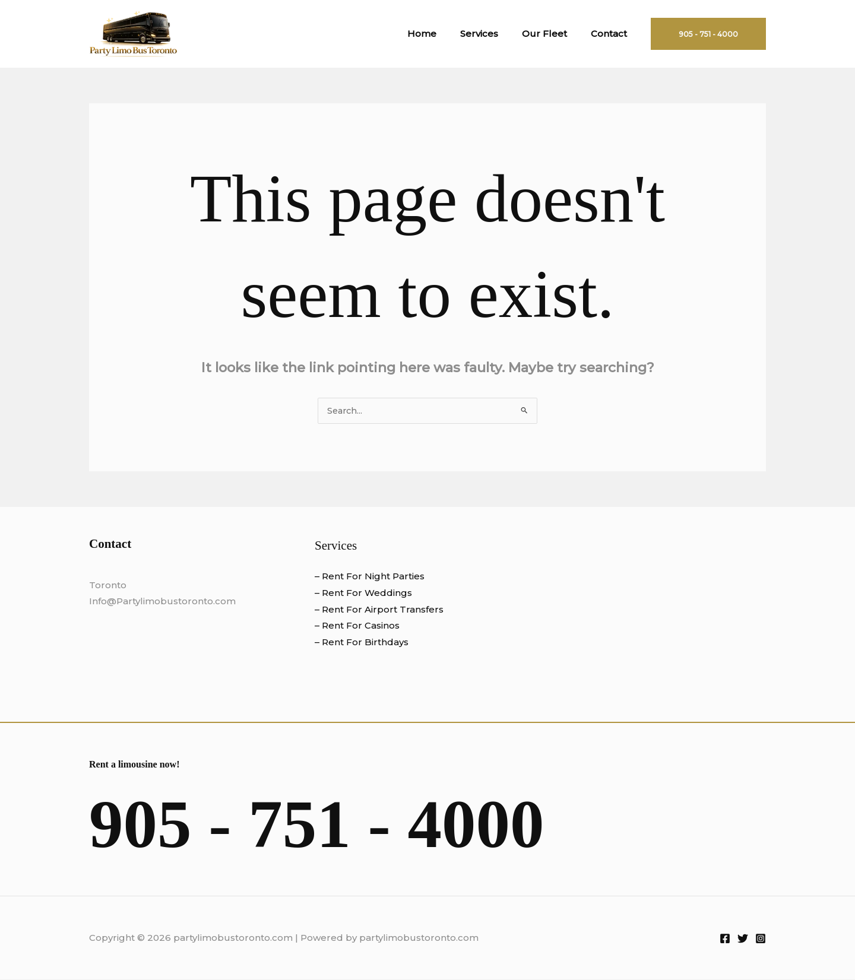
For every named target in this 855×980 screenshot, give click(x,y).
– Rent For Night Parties (370, 576)
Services (494, 33)
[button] (708, 34)
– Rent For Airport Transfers (379, 610)
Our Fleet (553, 33)
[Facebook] (725, 939)
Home (442, 33)
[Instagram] (760, 939)
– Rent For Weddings (363, 593)
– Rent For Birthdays (361, 642)
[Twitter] (742, 939)
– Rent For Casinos (357, 626)
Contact (612, 33)
